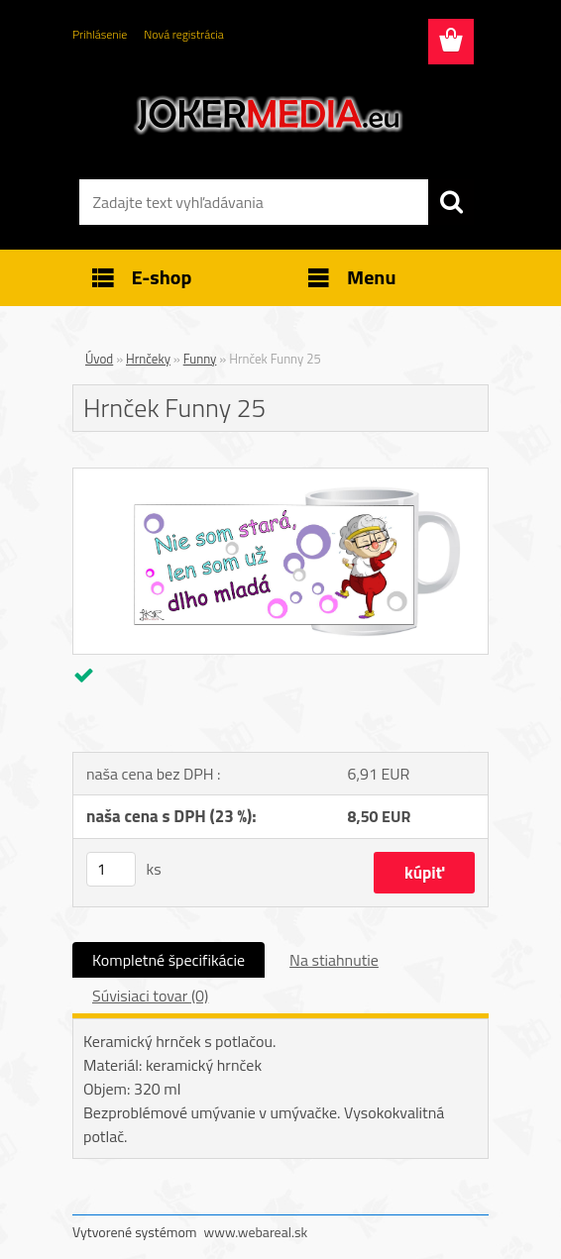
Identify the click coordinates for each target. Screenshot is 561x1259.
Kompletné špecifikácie (168, 960)
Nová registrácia (184, 34)
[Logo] (268, 114)
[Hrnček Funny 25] (280, 476)
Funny (200, 358)
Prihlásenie (99, 34)
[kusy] (111, 869)
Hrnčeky (148, 358)
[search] (451, 202)
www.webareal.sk (256, 1231)
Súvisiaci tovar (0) (150, 995)
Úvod (99, 358)
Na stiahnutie (334, 960)
